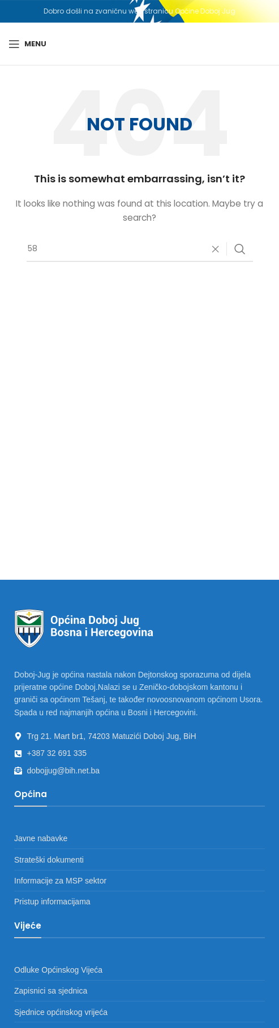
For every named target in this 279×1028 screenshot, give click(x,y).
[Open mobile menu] (27, 44)
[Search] (140, 249)
